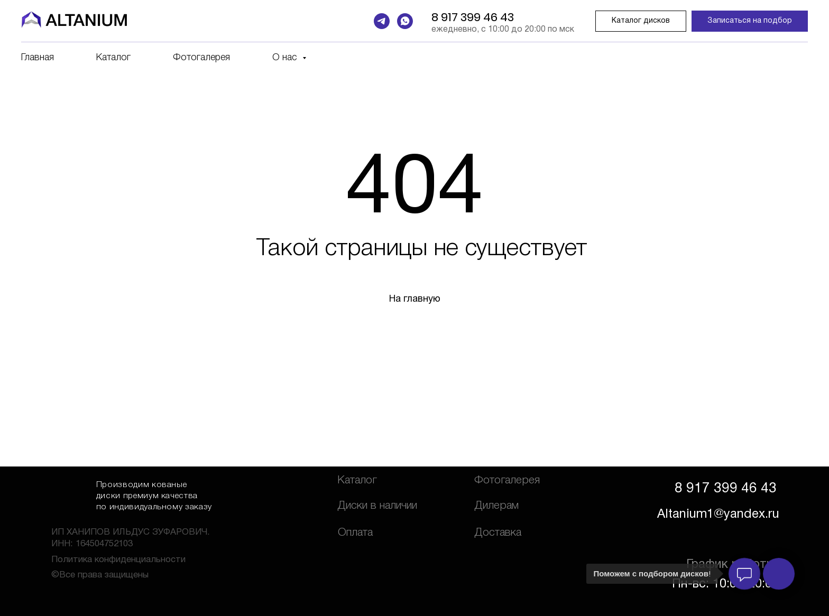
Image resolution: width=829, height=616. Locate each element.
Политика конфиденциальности (118, 560)
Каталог (113, 57)
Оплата (355, 533)
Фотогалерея (201, 57)
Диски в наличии (377, 506)
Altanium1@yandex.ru (718, 514)
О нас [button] (286, 57)
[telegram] (382, 21)
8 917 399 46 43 (472, 17)
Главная (37, 57)
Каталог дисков (641, 20)
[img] (69, 492)
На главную (414, 299)
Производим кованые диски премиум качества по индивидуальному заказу (154, 496)
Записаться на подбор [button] (749, 20)
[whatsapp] (405, 21)
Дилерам (496, 506)
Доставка (497, 533)
